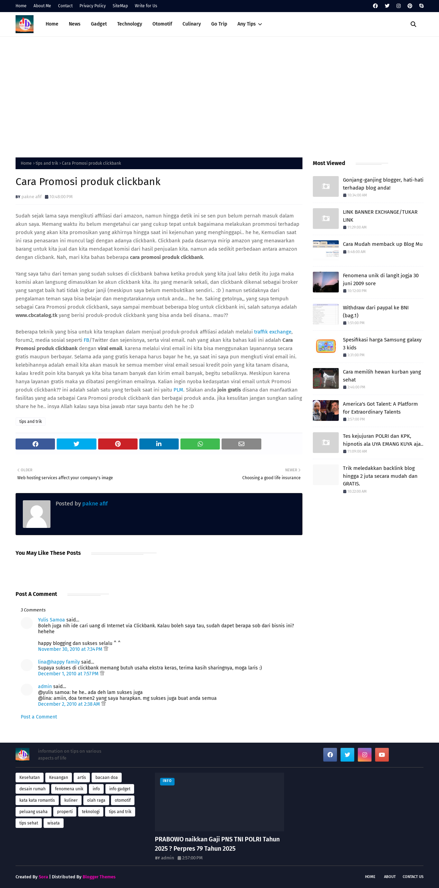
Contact (65, 5)
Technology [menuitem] (129, 24)
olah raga (96, 800)
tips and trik (47, 163)
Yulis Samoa (51, 620)
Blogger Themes (99, 876)
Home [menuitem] (52, 24)
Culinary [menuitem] (192, 24)
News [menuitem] (75, 24)
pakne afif (31, 196)
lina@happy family (59, 662)
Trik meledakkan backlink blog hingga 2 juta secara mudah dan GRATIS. (380, 476)
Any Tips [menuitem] (246, 24)
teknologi (91, 811)
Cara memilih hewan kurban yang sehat (382, 376)
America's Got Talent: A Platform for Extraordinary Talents (380, 408)
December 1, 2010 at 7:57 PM (69, 674)
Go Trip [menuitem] (219, 24)
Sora (43, 876)
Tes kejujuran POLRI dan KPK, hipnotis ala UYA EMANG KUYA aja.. (383, 440)
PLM (178, 390)
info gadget (119, 788)
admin (45, 686)
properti (65, 811)
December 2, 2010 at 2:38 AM (69, 704)
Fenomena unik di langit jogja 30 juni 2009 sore (381, 279)
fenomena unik (69, 788)
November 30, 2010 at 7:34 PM (71, 649)
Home (21, 5)
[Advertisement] (219, 95)
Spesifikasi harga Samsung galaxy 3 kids (382, 344)
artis (81, 777)
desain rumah (32, 788)
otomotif (123, 800)
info (96, 788)
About (390, 877)
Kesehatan (29, 777)
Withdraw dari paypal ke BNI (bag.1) (376, 312)
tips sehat (28, 823)
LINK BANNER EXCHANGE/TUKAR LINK (380, 216)
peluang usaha (33, 811)
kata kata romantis (37, 800)
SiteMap (120, 5)
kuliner (71, 800)
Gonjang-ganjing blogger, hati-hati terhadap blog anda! (383, 184)
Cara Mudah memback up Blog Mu (383, 244)
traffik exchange (272, 332)
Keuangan (58, 777)
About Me (42, 5)
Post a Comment (39, 717)
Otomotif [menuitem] (162, 24)
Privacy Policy (93, 5)
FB (86, 340)
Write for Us (146, 5)
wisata (53, 823)
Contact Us (413, 877)
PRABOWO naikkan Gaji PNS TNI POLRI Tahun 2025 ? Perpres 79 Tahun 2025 (217, 844)
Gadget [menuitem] (99, 24)
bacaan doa (106, 777)
